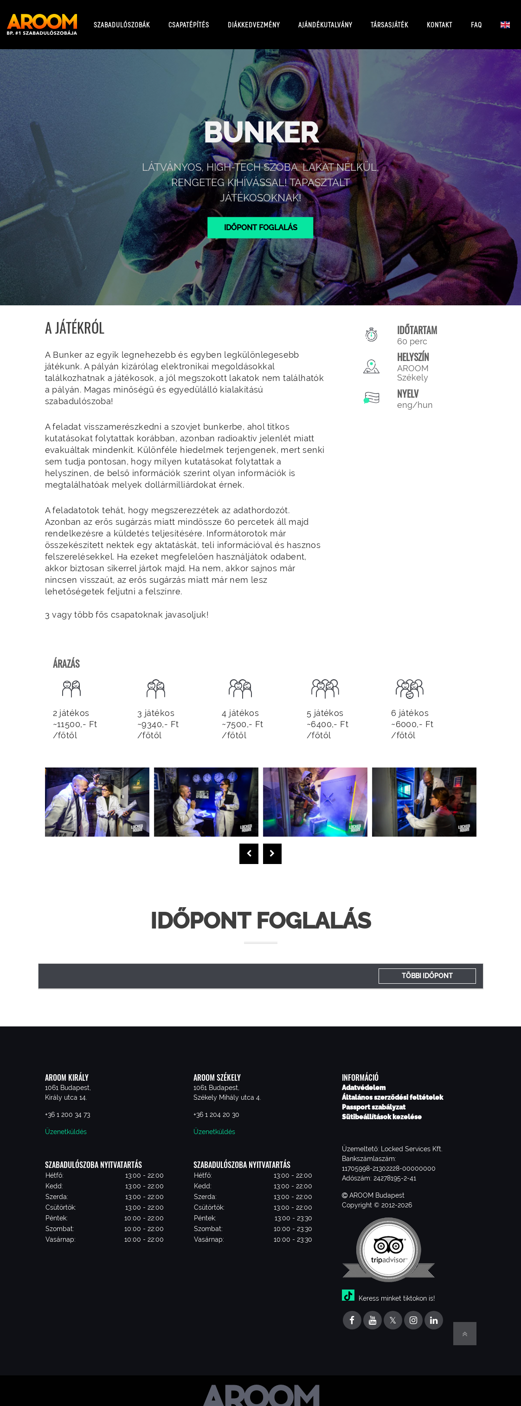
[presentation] (248, 847)
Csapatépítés (188, 21)
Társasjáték (389, 21)
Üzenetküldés (66, 1124)
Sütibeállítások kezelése (382, 1109)
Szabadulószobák (122, 21)
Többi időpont (427, 968)
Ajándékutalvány (325, 21)
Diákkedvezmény (254, 21)
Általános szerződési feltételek (392, 1090)
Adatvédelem (364, 1080)
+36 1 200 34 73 (67, 1107)
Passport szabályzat (373, 1099)
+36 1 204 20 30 (216, 1107)
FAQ (476, 21)
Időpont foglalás (260, 220)
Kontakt (439, 21)
